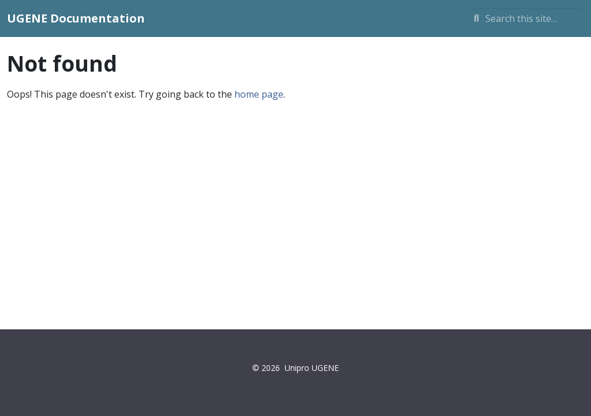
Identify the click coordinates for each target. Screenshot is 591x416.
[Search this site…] (525, 18)
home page (258, 94)
